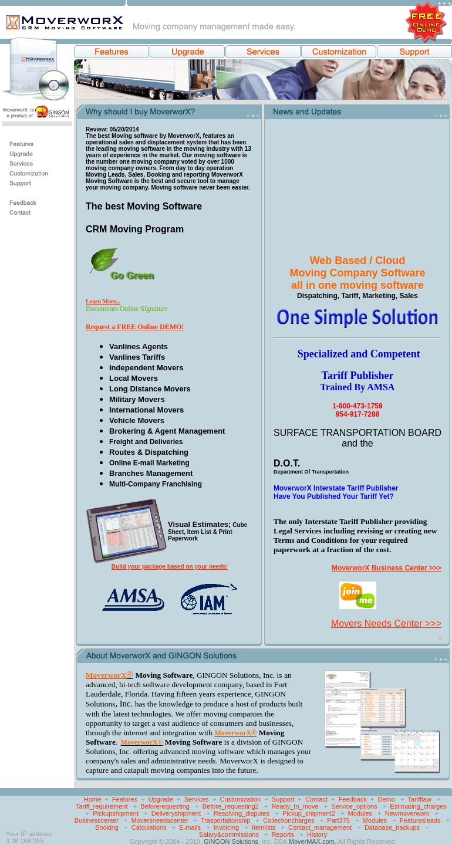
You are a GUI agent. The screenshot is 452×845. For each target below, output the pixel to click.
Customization (240, 799)
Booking (107, 827)
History (317, 834)
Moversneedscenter (159, 820)
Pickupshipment (116, 813)
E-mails (190, 827)
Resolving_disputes (241, 813)
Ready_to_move (294, 806)
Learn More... (103, 301)
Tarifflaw (419, 799)
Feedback (353, 799)
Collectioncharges (288, 820)
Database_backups (392, 827)
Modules (360, 813)
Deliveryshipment (176, 813)
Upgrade (161, 799)
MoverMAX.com (312, 841)
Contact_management (320, 827)
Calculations (149, 827)
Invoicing (226, 827)
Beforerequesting (165, 806)
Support (283, 799)
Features (124, 799)
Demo (386, 799)
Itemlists (263, 827)
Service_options (354, 806)
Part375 (338, 820)
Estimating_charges (418, 806)
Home (92, 799)
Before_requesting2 (231, 806)
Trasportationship (226, 820)
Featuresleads (420, 820)
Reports (283, 834)
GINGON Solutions (231, 841)
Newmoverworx (407, 813)
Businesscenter (97, 820)
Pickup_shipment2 (308, 813)
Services (196, 799)
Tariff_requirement (101, 806)
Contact (316, 799)
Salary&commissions (229, 834)
